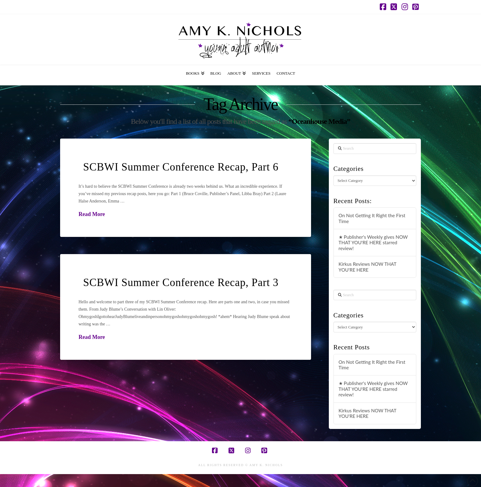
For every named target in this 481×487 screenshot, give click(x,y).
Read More (92, 214)
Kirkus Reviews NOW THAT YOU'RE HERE (367, 267)
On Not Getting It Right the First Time (372, 218)
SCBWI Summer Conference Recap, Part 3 (181, 283)
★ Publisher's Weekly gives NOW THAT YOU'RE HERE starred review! (373, 242)
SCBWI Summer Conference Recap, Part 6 (181, 167)
